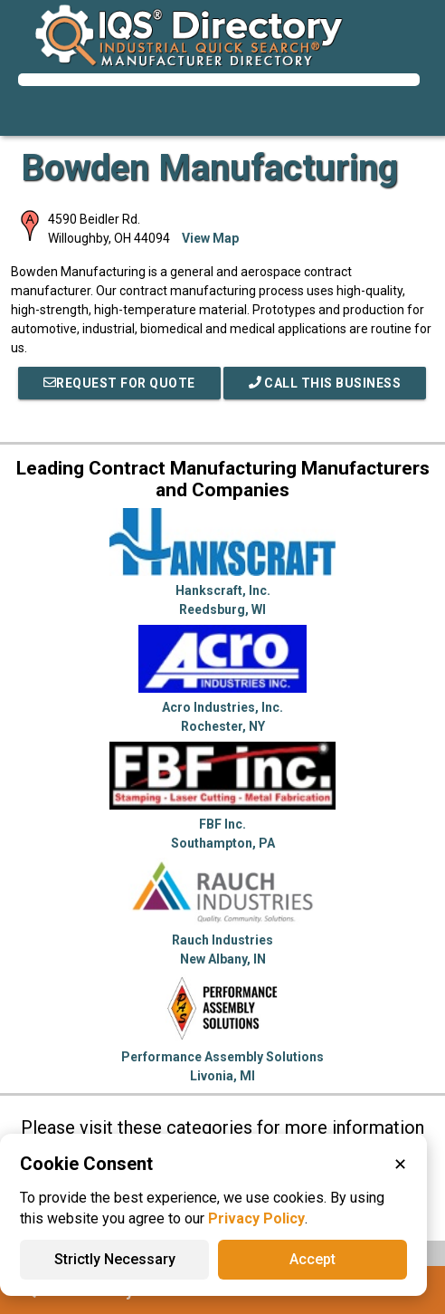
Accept (312, 1259)
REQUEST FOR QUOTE (119, 383)
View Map (210, 238)
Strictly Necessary (114, 1259)
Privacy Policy (256, 1218)
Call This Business (325, 383)
